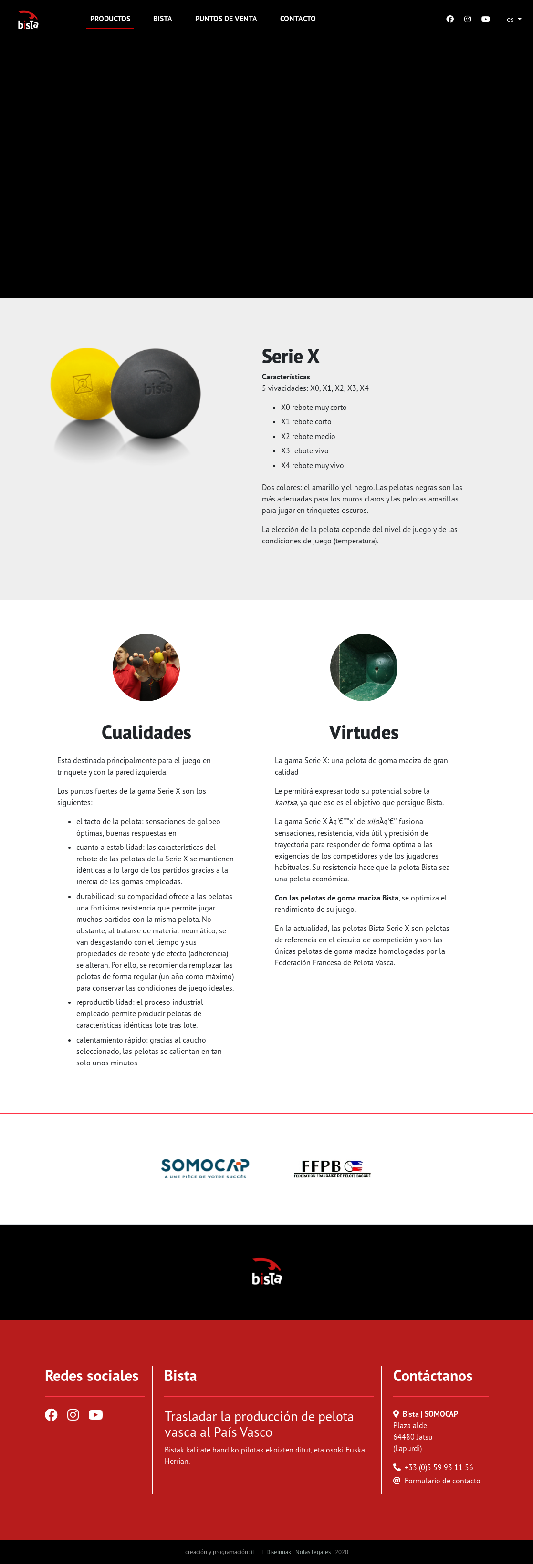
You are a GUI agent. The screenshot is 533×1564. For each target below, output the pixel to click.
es (511, 19)
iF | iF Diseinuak (272, 1552)
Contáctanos (433, 1375)
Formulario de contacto (443, 1480)
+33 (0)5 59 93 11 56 (439, 1467)
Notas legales (313, 1552)
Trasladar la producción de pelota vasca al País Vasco (259, 1424)
